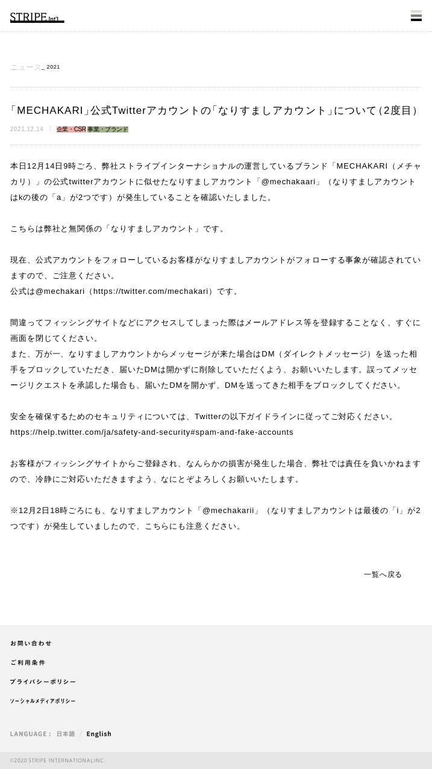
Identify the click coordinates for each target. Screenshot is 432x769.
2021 (53, 67)
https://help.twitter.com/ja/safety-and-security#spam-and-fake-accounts (152, 432)
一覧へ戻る (383, 574)
